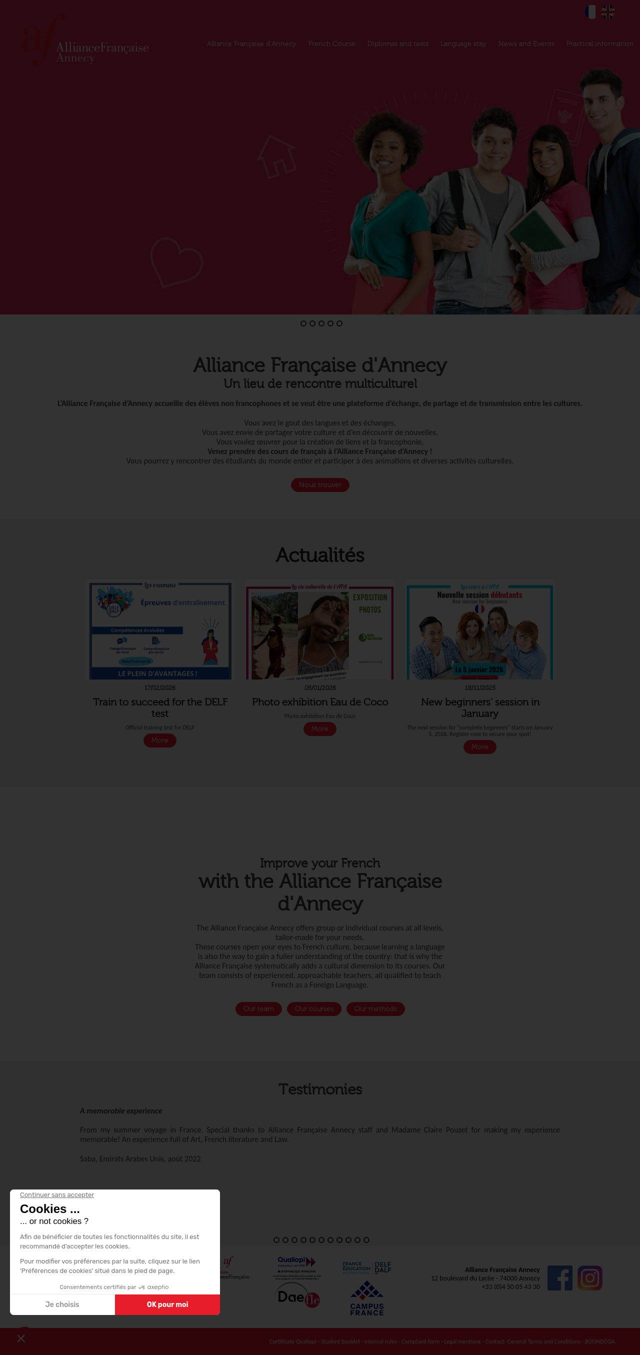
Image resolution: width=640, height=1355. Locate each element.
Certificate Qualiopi (293, 1341)
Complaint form (421, 1341)
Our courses (314, 1009)
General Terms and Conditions (544, 1341)
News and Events (526, 44)
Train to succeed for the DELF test (160, 708)
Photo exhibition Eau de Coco (320, 702)
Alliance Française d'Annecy (251, 44)
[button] (9, 158)
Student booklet (340, 1341)
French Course (332, 44)
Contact (495, 1341)
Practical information (600, 44)
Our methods (375, 1009)
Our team (259, 1009)
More (160, 740)
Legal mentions (462, 1341)
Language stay (463, 44)
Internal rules (380, 1341)
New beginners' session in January (480, 708)
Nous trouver (320, 485)
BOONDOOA (600, 1341)
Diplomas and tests (398, 44)
